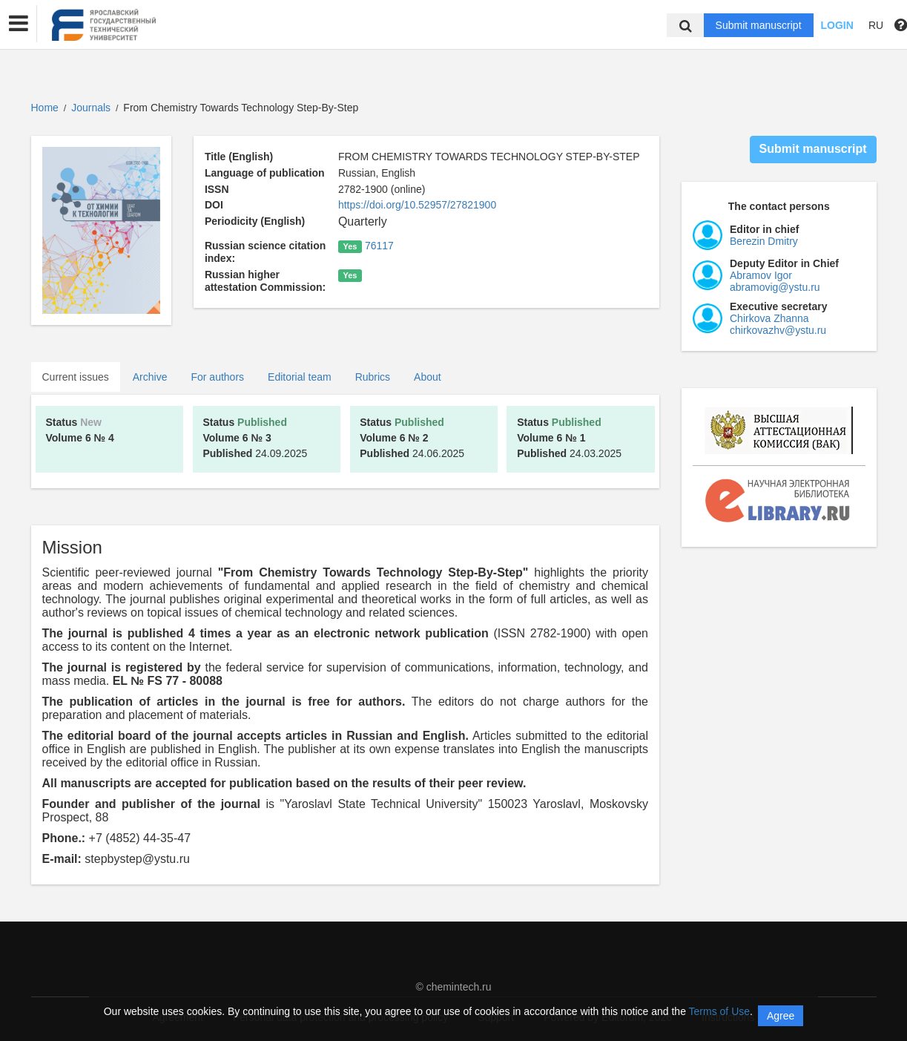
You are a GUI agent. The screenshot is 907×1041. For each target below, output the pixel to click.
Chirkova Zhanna (769, 318)
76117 (379, 246)
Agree (780, 1016)
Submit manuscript (759, 25)
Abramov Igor (761, 275)
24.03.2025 (569, 437)
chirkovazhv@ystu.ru (778, 330)
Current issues (75, 377)
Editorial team (300, 377)
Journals (91, 108)
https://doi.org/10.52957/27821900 (417, 205)
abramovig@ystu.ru (775, 287)
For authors (217, 377)
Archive (150, 377)
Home (45, 108)
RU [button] (875, 25)
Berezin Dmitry (764, 241)
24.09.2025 (254, 437)
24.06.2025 (412, 437)
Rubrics (372, 377)
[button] (18, 23)
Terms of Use (719, 1011)
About (427, 377)
